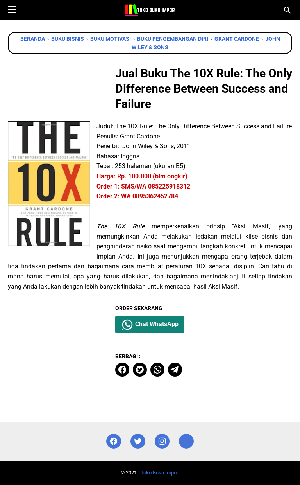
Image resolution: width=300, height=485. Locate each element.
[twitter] (140, 370)
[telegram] (175, 370)
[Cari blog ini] (287, 10)
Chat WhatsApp (150, 324)
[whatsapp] (157, 370)
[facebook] (122, 370)
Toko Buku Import (160, 473)
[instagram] (162, 441)
